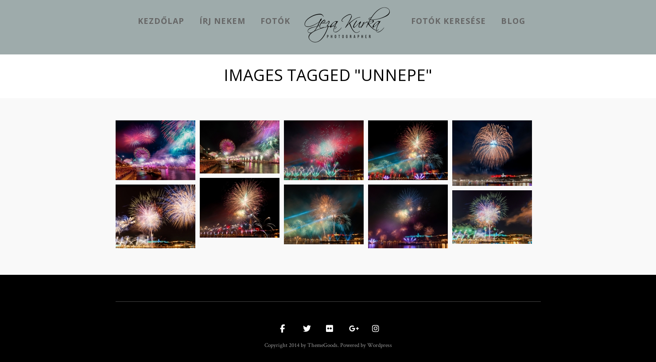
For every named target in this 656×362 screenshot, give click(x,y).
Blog (513, 20)
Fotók (275, 20)
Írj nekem (222, 20)
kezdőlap (161, 20)
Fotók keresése (448, 20)
